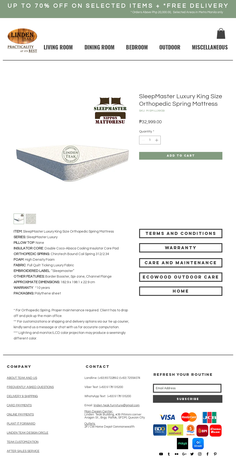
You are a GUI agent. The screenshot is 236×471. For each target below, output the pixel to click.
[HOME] (180, 291)
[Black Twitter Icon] (192, 454)
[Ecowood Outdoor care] (180, 277)
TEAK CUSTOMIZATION (22, 442)
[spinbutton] (150, 140)
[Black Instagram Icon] (200, 454)
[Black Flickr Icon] (176, 454)
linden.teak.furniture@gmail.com (117, 405)
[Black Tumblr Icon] (169, 454)
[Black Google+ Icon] (184, 454)
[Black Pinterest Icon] (215, 454)
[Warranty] (180, 247)
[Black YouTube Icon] (161, 454)
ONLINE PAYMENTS (20, 414)
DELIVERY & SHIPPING (22, 396)
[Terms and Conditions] (180, 233)
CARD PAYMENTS (19, 405)
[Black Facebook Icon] (207, 454)
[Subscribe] (187, 399)
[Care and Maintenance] (180, 263)
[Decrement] (143, 140)
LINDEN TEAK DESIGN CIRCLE (27, 432)
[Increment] (157, 140)
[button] (221, 33)
